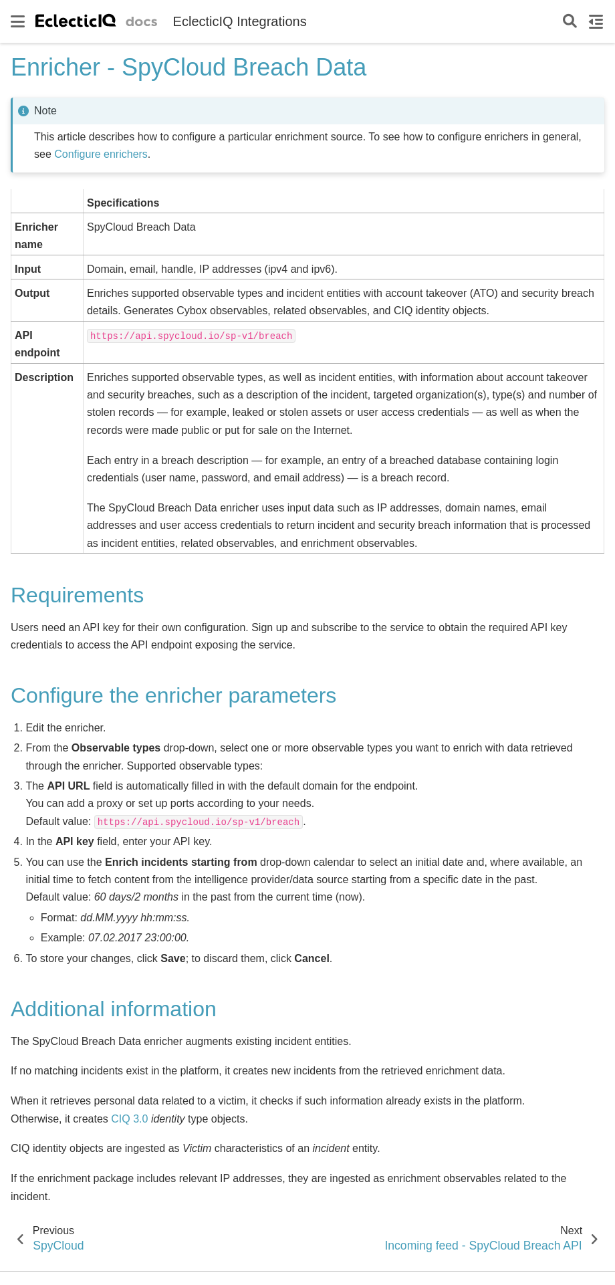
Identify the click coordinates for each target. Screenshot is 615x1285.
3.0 (140, 1119)
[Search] (570, 21)
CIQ (120, 1119)
